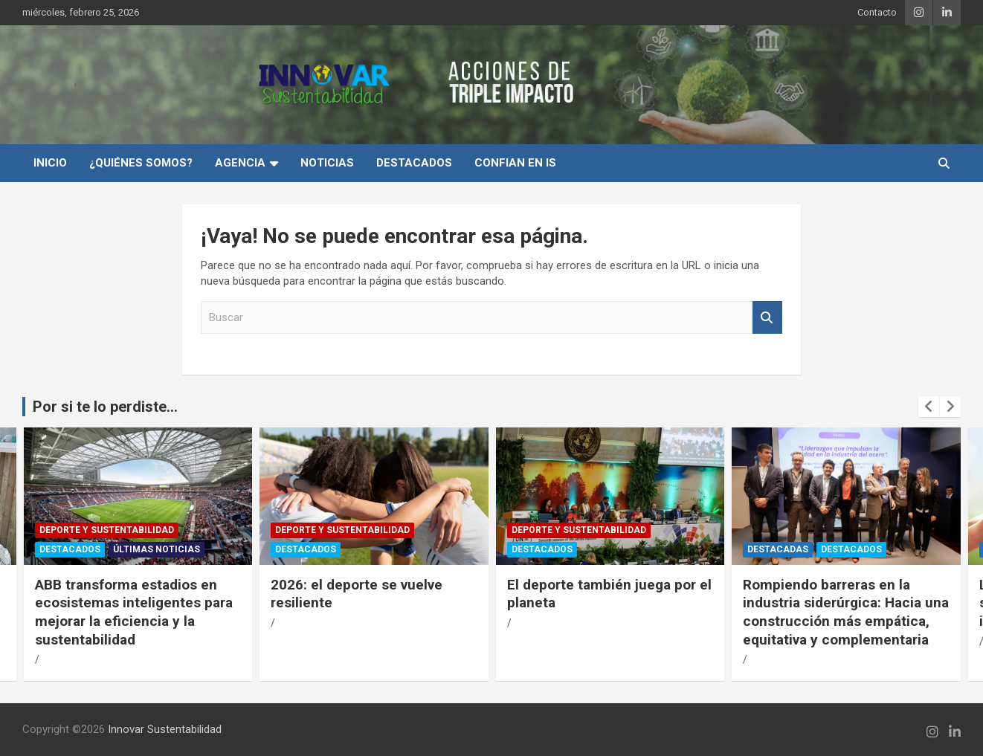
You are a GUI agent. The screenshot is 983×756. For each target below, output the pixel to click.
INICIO (50, 162)
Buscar (767, 318)
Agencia (240, 162)
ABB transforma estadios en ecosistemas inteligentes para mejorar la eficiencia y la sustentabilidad (134, 612)
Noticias (327, 162)
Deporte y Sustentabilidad (106, 530)
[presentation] (928, 406)
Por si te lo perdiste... (105, 407)
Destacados (414, 162)
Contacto (877, 12)
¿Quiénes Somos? (141, 162)
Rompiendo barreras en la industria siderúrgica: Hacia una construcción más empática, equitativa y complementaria (846, 612)
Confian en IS (515, 162)
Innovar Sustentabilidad (165, 729)
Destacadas (777, 549)
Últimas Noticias (156, 549)
